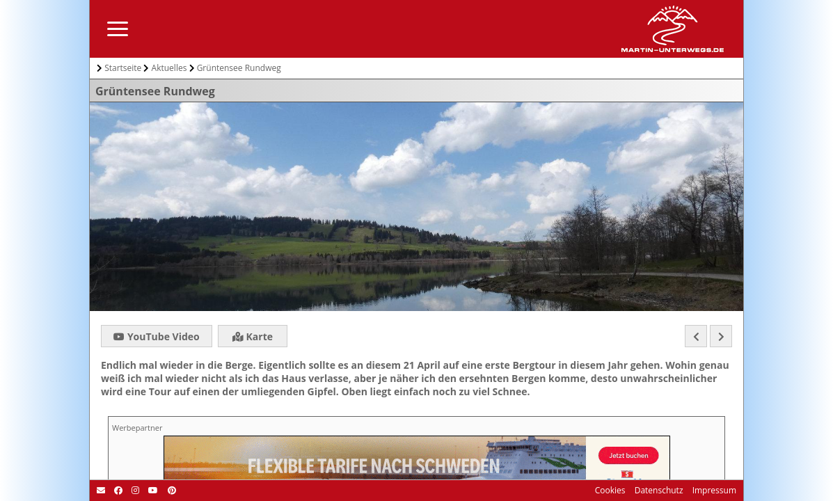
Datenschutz (658, 490)
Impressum (713, 490)
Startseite (122, 68)
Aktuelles (169, 68)
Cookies (610, 490)
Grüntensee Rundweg (239, 68)
